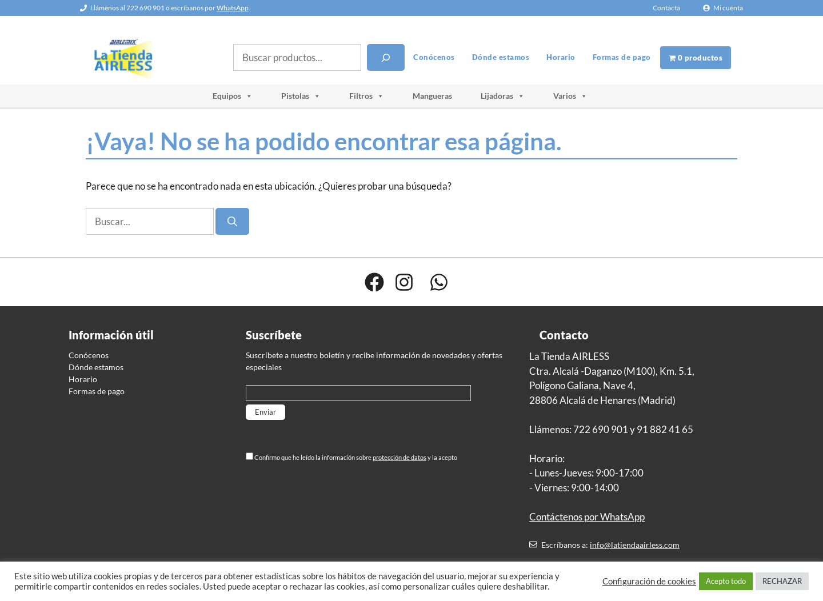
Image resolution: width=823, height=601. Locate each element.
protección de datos (399, 457)
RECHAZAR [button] (782, 581)
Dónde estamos (501, 57)
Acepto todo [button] (726, 581)
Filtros (366, 96)
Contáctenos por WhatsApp (587, 517)
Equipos (233, 96)
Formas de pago (622, 57)
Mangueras (432, 96)
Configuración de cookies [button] (649, 581)
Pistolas (301, 96)
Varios (570, 96)
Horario (561, 57)
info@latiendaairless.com (635, 545)
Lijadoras (503, 96)
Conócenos (434, 57)
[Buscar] (386, 57)
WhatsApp (233, 7)
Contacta (666, 7)
